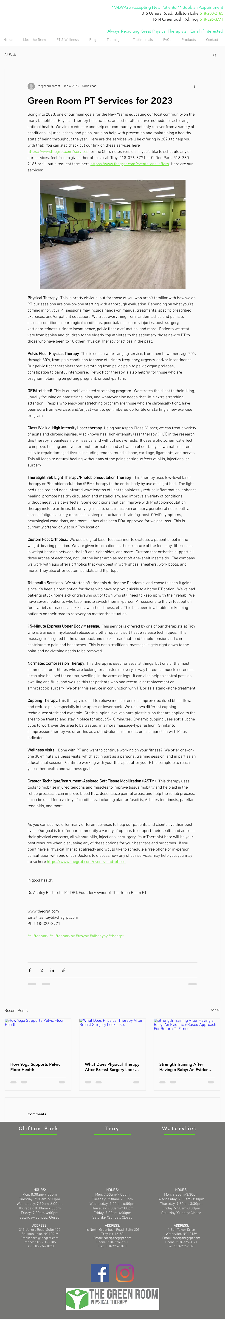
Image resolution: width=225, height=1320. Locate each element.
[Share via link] (63, 970)
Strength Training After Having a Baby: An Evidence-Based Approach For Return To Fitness (186, 1067)
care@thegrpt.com (117, 1238)
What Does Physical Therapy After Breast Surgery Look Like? (112, 1067)
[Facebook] (100, 1273)
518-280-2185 (211, 13)
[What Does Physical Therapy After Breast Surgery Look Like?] (112, 1037)
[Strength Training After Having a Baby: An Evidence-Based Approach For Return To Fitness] (187, 1037)
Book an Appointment (203, 7)
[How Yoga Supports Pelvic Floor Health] (38, 1037)
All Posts (11, 55)
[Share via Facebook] (30, 970)
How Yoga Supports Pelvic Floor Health (35, 1067)
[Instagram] (125, 1273)
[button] (214, 55)
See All (215, 1010)
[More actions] (194, 86)
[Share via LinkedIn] (52, 970)
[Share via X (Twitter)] (41, 970)
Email (195, 31)
